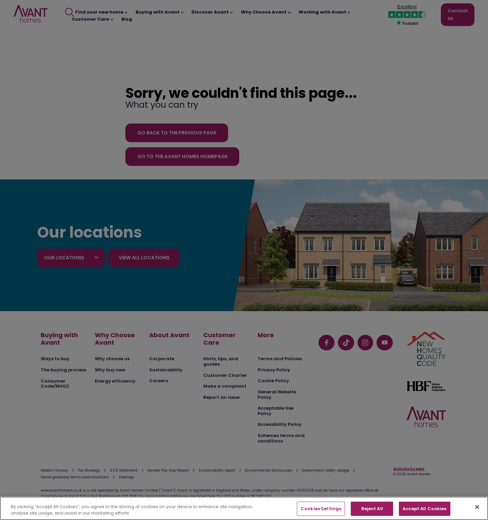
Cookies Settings (321, 508)
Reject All (372, 508)
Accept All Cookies (424, 508)
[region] (244, 508)
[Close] (477, 507)
